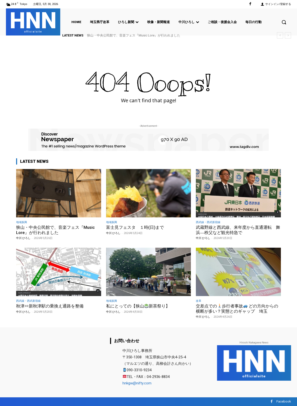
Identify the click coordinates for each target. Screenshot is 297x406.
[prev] (280, 35)
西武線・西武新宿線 (208, 222)
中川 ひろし (23, 238)
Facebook (283, 401)
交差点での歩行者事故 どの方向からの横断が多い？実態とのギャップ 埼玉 (237, 308)
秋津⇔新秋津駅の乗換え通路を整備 (50, 306)
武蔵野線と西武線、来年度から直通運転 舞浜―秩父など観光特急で (238, 230)
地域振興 (21, 222)
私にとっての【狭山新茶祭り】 (138, 306)
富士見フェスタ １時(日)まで (135, 227)
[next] (288, 35)
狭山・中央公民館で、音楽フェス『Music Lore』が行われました (133, 35)
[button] (284, 22)
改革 (198, 300)
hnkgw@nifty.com (136, 383)
